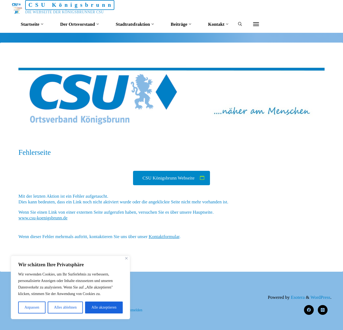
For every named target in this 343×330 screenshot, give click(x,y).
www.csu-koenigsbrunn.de (42, 218)
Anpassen (31, 307)
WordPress (320, 297)
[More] (256, 24)
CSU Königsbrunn (71, 5)
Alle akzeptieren (104, 307)
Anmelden (134, 310)
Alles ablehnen (65, 307)
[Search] (240, 24)
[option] (171, 95)
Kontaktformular (164, 236)
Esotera (297, 297)
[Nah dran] (126, 258)
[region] (70, 287)
